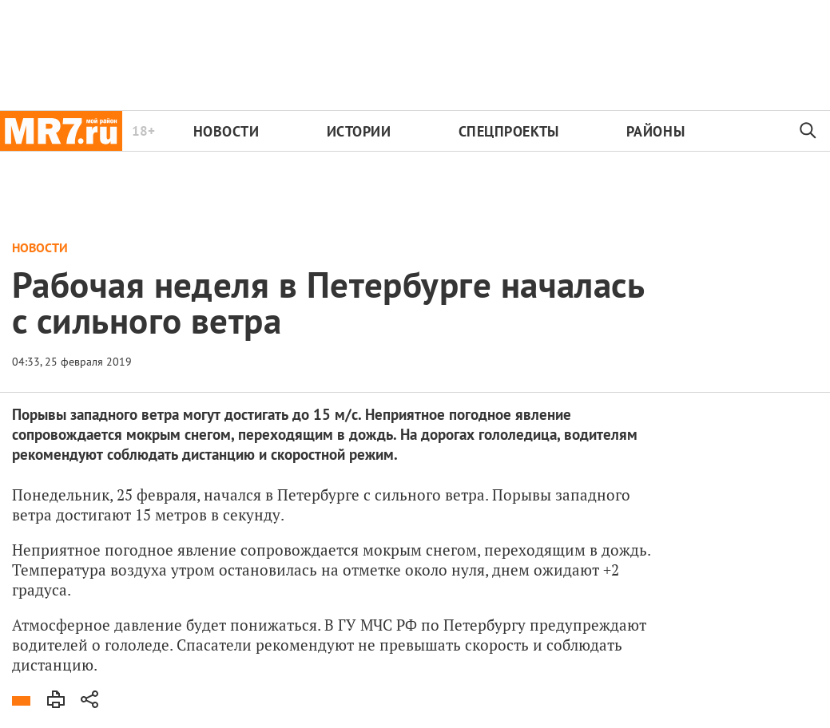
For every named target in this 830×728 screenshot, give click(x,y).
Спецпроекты (509, 131)
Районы (655, 131)
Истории (359, 131)
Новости (226, 131)
